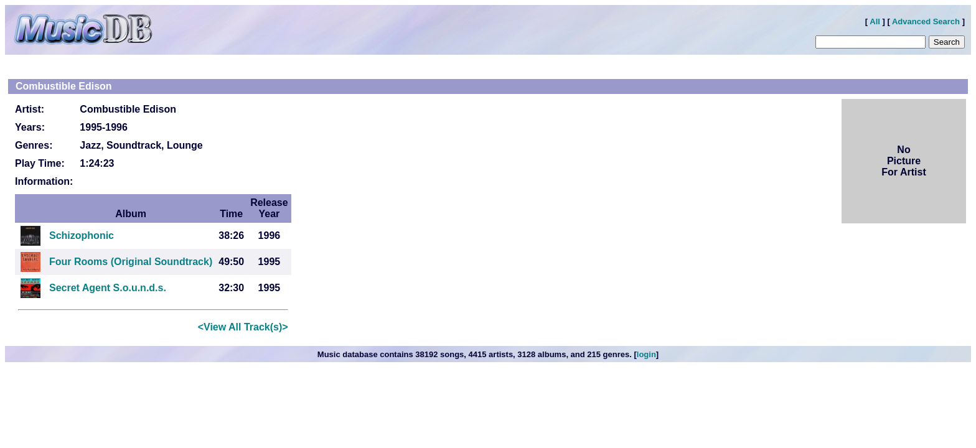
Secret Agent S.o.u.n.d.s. (107, 287)
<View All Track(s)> (243, 327)
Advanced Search (926, 21)
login (646, 354)
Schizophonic (81, 235)
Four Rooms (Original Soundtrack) (130, 261)
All (875, 21)
